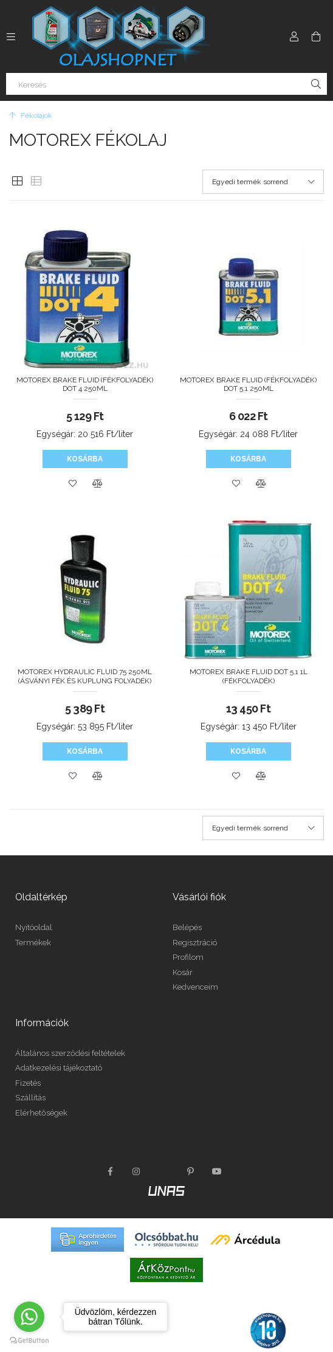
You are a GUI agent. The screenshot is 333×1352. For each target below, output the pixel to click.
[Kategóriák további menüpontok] (11, 36)
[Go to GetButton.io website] (29, 1339)
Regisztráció (195, 942)
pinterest (190, 1171)
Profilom (188, 957)
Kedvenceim (195, 987)
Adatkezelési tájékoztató (58, 1067)
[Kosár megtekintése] (316, 36)
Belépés (187, 927)
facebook (110, 1171)
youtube (217, 1171)
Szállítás (30, 1097)
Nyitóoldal (33, 927)
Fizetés (28, 1083)
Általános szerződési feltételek (70, 1053)
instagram (136, 1171)
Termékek (33, 942)
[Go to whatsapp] (29, 1317)
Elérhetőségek (41, 1112)
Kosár (183, 972)
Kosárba (85, 459)
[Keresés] (166, 84)
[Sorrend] (263, 182)
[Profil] (294, 36)
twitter (163, 1171)
